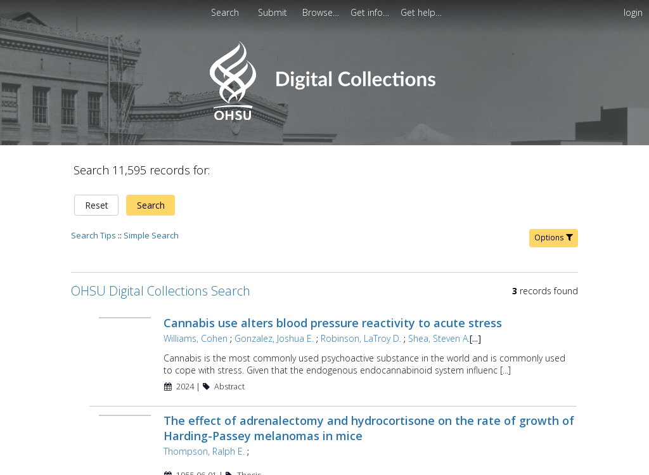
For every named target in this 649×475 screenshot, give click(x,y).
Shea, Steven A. (437, 295)
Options (553, 193)
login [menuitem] (633, 12)
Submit (274, 12)
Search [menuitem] (225, 12)
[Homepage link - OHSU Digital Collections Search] (324, 117)
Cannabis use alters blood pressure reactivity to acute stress (331, 279)
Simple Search (151, 191)
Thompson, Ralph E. (202, 407)
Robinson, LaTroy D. (359, 295)
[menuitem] (322, 12)
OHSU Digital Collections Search (160, 247)
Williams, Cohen (194, 295)
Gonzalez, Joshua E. (272, 295)
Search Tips (93, 191)
